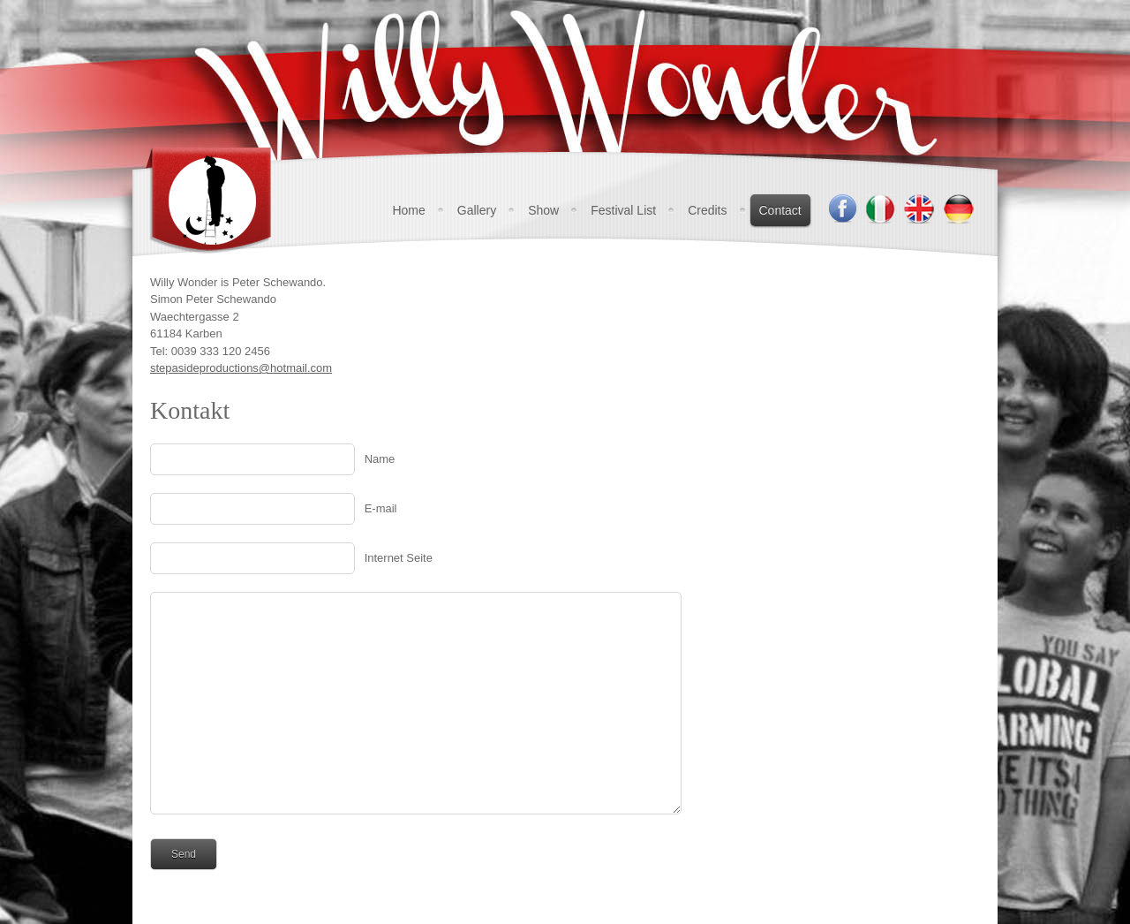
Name (380, 459)
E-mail (381, 508)
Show (543, 210)
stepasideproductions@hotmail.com (241, 368)
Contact (780, 210)
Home (408, 210)
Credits (707, 210)
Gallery (476, 210)
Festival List (623, 210)
